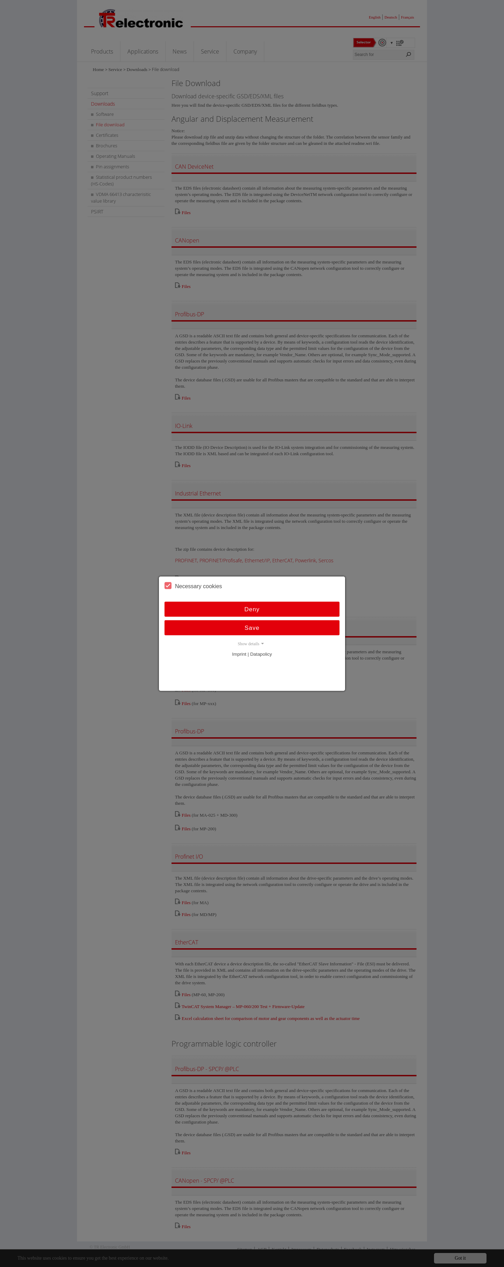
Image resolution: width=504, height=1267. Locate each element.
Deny (252, 609)
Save (252, 627)
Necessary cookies (193, 585)
